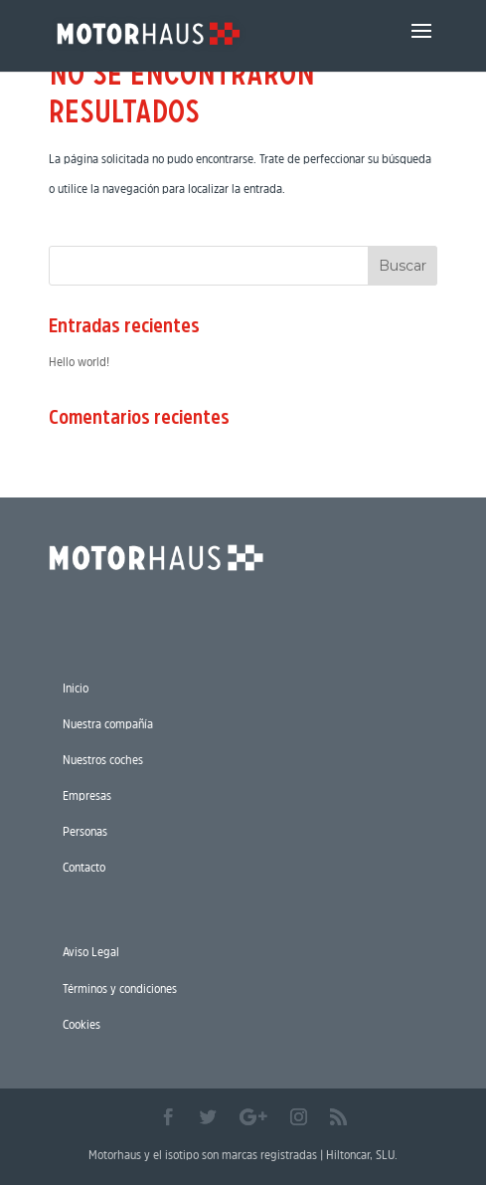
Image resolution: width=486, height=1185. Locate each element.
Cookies (81, 1024)
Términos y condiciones (120, 988)
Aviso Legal (91, 951)
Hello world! (79, 361)
